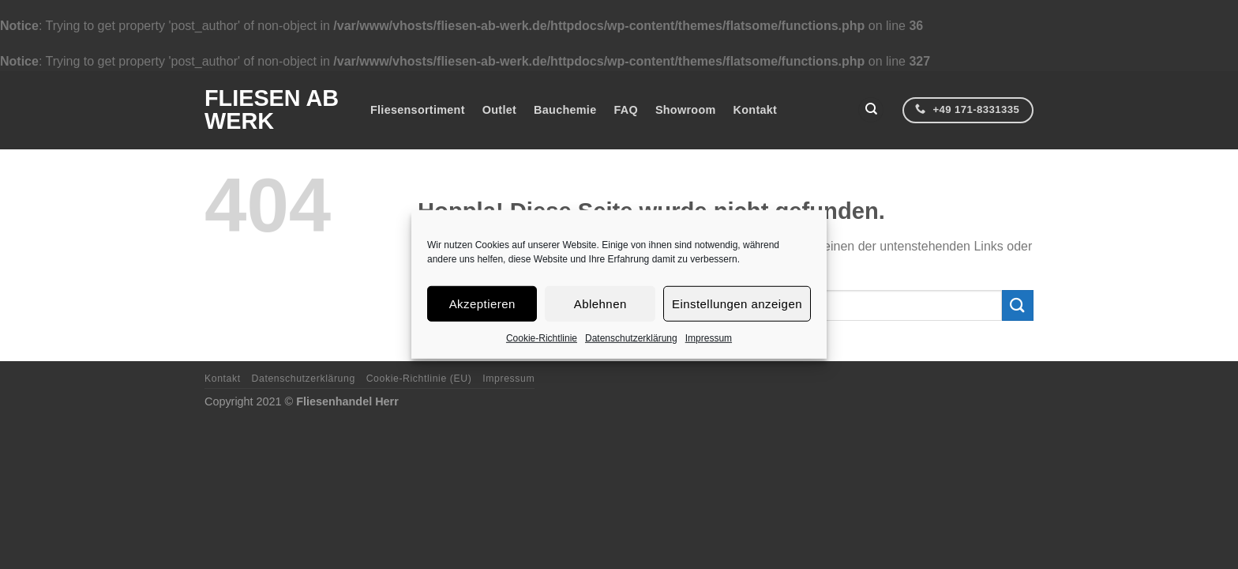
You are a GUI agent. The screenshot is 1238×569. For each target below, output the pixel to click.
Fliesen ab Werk (271, 110)
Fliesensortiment (417, 110)
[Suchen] (870, 110)
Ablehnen (600, 303)
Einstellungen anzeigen (737, 303)
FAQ (625, 110)
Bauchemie (565, 110)
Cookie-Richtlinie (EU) (419, 378)
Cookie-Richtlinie (541, 338)
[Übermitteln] (1018, 305)
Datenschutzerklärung (631, 338)
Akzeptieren (482, 303)
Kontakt (755, 110)
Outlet (499, 110)
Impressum (708, 338)
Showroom (685, 110)
